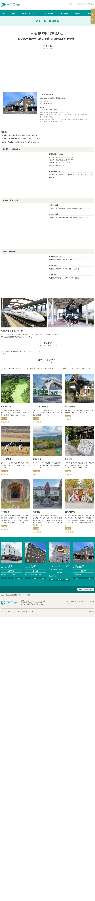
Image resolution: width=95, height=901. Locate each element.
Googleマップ (5, 353)
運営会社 (24, 611)
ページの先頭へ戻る (86, 589)
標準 (79, 4)
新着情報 (77, 13)
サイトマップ (17, 611)
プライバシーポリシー (7, 611)
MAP (11, 578)
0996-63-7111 (48, 101)
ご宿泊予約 (89, 13)
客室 (13, 13)
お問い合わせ (64, 13)
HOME (4, 13)
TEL (4, 578)
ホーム (2, 595)
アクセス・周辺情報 (47, 13)
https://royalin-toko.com (73, 605)
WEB (18, 578)
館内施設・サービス (28, 13)
